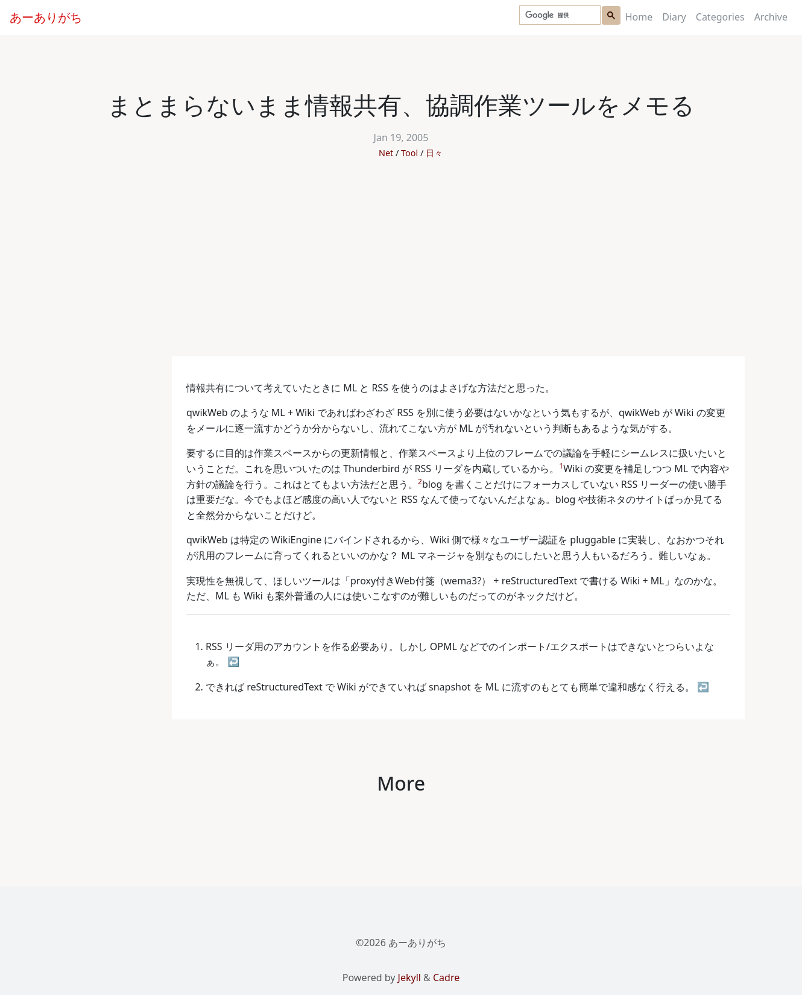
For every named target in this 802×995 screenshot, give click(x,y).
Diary (674, 17)
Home (639, 17)
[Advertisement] (401, 266)
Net (386, 153)
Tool (409, 153)
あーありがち (46, 17)
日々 (434, 153)
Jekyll (409, 977)
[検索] (558, 15)
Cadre (446, 977)
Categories (720, 17)
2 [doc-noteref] (420, 481)
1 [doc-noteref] (561, 466)
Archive (771, 17)
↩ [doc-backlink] (233, 661)
